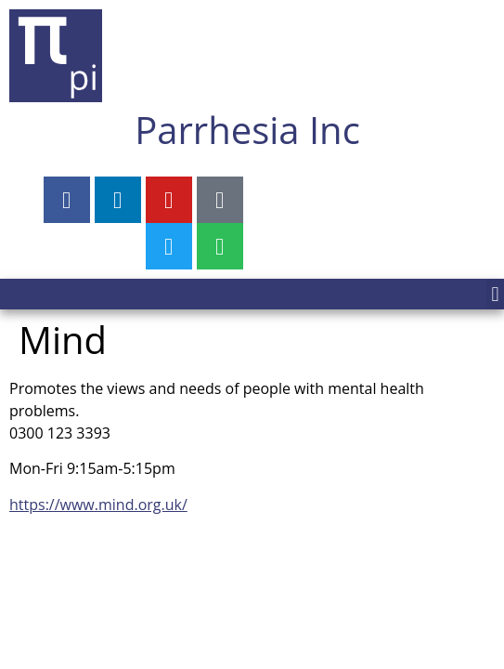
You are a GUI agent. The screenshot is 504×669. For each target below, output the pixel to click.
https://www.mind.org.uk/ (98, 504)
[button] (495, 294)
